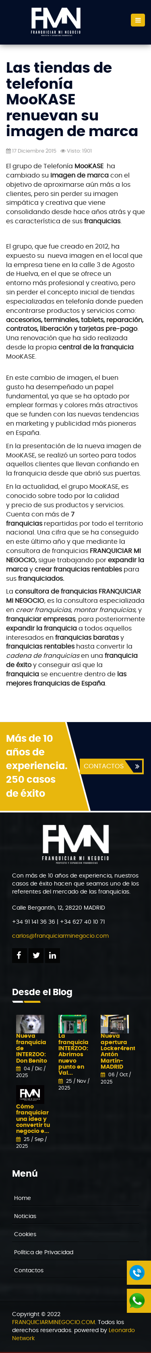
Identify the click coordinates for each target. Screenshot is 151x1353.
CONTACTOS (104, 766)
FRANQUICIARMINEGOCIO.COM (53, 1322)
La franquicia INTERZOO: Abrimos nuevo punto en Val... (73, 1054)
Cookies (25, 1234)
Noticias (25, 1216)
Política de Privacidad (43, 1252)
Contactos (28, 1270)
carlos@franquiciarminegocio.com (60, 936)
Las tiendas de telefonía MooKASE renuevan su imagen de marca (72, 100)
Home (22, 1198)
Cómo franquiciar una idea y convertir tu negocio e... (33, 1119)
